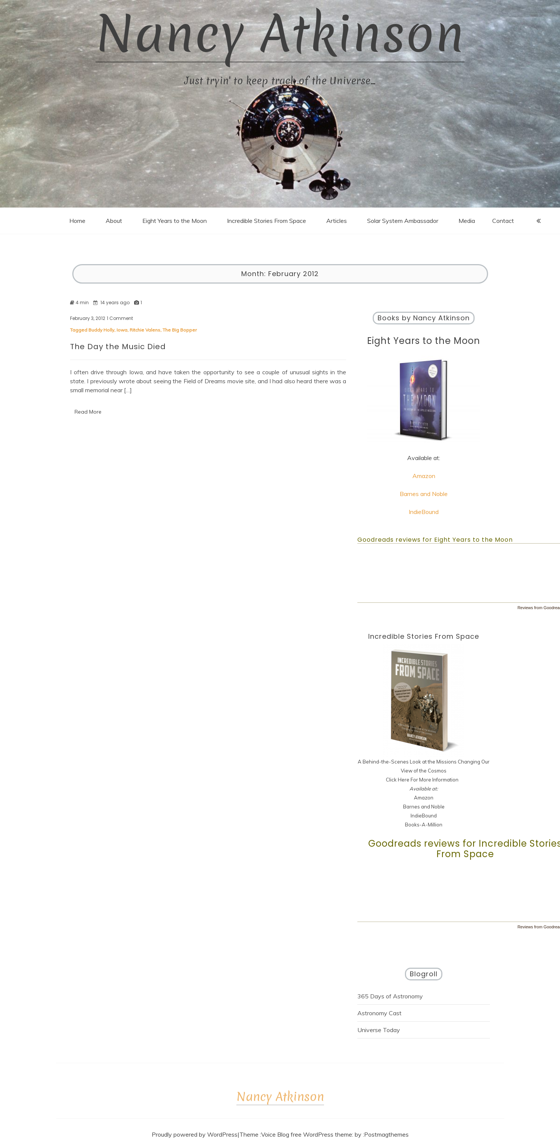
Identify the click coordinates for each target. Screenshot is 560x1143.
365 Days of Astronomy (390, 996)
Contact (503, 220)
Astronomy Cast (379, 1013)
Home (77, 220)
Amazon (423, 476)
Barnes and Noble (424, 494)
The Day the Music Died (118, 346)
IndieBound (424, 511)
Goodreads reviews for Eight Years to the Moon (435, 539)
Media (466, 220)
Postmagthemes (386, 1134)
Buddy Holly (101, 330)
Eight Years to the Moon (174, 220)
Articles (336, 220)
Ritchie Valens (145, 330)
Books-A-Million (423, 825)
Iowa (121, 330)
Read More (88, 411)
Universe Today (378, 1030)
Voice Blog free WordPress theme (306, 1134)
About (114, 220)
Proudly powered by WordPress (194, 1134)
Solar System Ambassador (402, 220)
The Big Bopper (180, 330)
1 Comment (120, 318)
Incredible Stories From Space (266, 220)
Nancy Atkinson (280, 34)
